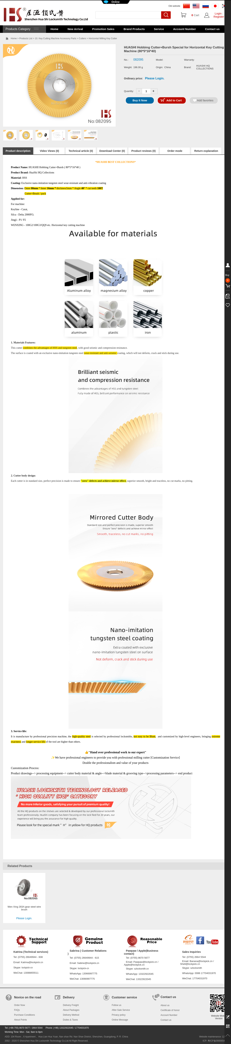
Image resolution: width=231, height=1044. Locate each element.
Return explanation (206, 150)
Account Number (184, 29)
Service (159, 29)
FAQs (17, 1010)
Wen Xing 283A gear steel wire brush (24, 908)
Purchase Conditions (24, 1015)
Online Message (120, 1019)
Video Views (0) (49, 150)
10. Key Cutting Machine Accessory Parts (55, 38)
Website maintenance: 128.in (213, 1036)
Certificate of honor (170, 1010)
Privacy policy (118, 1015)
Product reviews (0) (143, 150)
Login (218, 13)
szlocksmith (196, 968)
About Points (20, 1019)
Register (219, 16)
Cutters (82, 38)
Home (54, 29)
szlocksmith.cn (141, 968)
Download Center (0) (112, 150)
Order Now (19, 1005)
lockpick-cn (27, 967)
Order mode (174, 150)
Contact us (212, 29)
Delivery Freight (71, 1005)
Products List (25, 38)
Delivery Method (71, 1015)
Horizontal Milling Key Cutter (103, 38)
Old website (174, 6)
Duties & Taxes (70, 1019)
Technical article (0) (81, 150)
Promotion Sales (103, 29)
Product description (18, 150)
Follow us (116, 1005)
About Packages (71, 1010)
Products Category (22, 29)
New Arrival (75, 29)
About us (165, 1005)
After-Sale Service (121, 1010)
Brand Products (134, 29)
